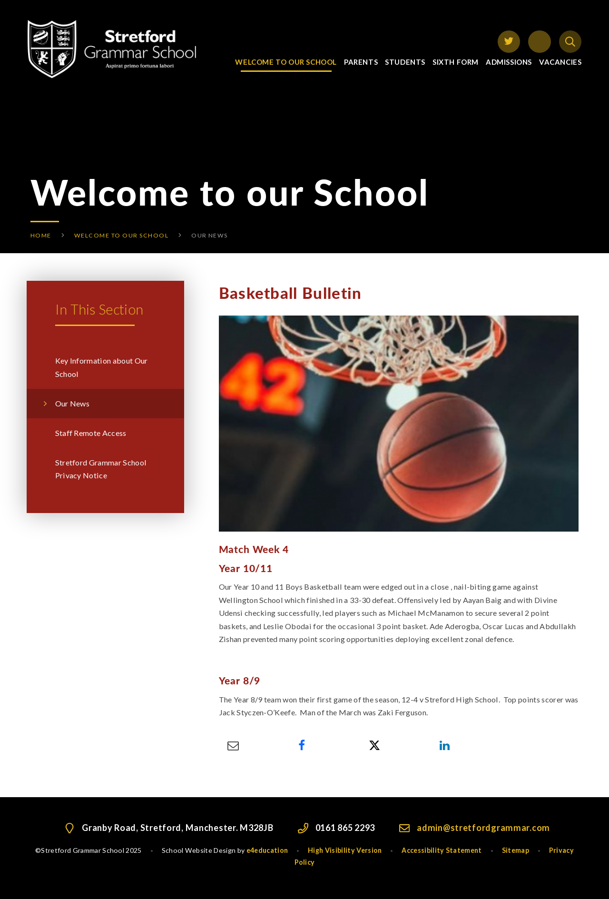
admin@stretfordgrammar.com (483, 827)
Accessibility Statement (441, 850)
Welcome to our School (121, 235)
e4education (267, 850)
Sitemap (515, 850)
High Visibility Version (345, 850)
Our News (209, 235)
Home (40, 235)
